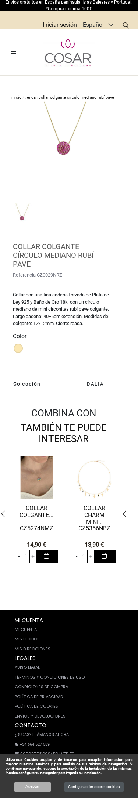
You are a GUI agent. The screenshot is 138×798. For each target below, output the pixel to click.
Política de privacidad (39, 697)
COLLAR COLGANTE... (36, 512)
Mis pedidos (27, 639)
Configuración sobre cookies (94, 786)
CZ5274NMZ (36, 528)
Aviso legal (27, 667)
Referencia (24, 275)
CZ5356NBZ (94, 528)
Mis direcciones (32, 649)
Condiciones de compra (41, 687)
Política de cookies (36, 706)
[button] (5, 514)
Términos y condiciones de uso (50, 677)
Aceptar (32, 786)
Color (19, 336)
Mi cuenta (26, 629)
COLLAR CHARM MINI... (94, 515)
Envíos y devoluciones (40, 716)
